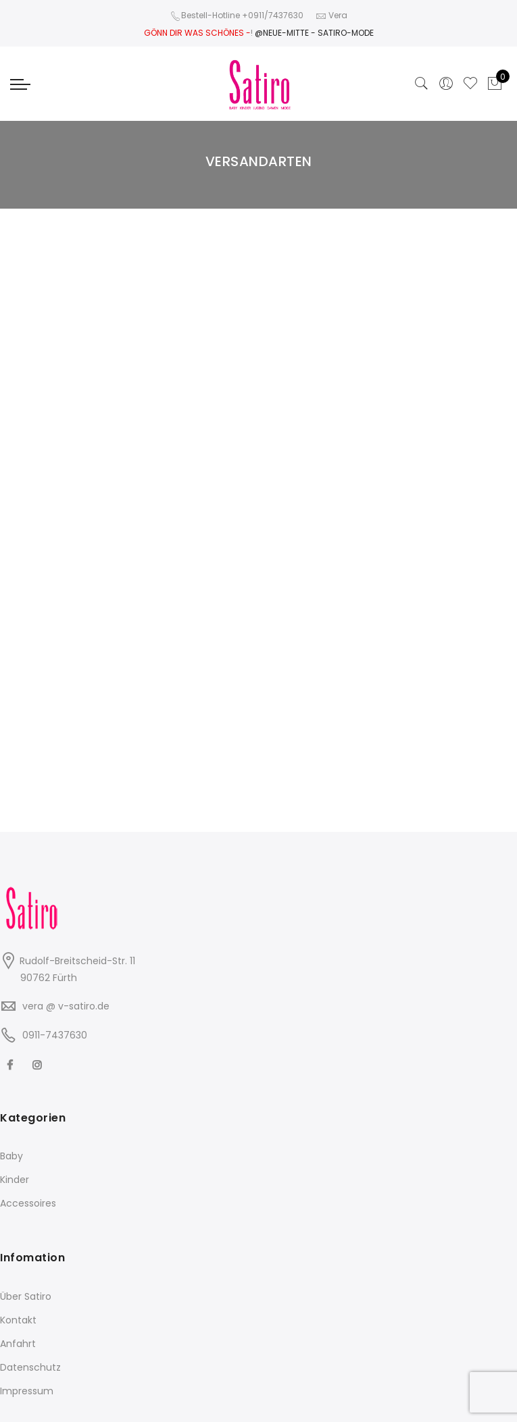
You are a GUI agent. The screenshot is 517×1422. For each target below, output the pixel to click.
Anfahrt (18, 1343)
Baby (11, 1156)
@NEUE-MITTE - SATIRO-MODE (314, 32)
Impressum (26, 1391)
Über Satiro (25, 1296)
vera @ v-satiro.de (65, 1006)
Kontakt (18, 1320)
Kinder (14, 1179)
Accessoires (28, 1203)
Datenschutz (30, 1367)
